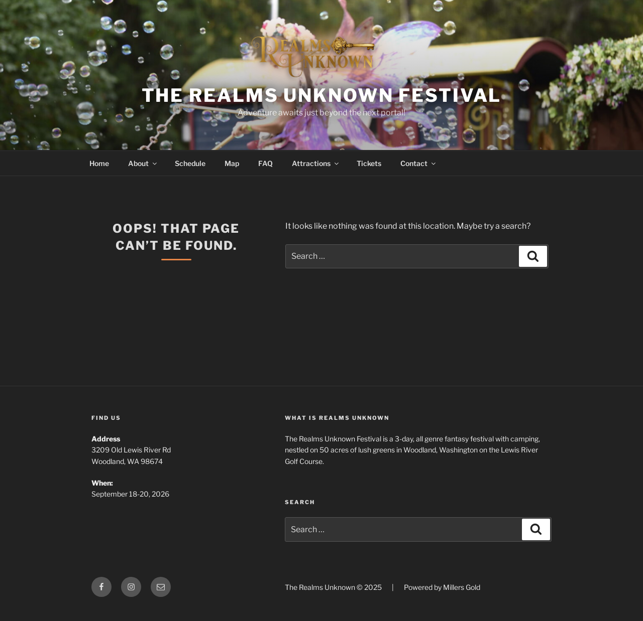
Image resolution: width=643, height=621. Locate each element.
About (143, 163)
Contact (418, 163)
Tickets (369, 163)
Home (99, 163)
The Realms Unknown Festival (322, 95)
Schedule (190, 163)
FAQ (265, 163)
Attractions (316, 163)
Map (232, 163)
